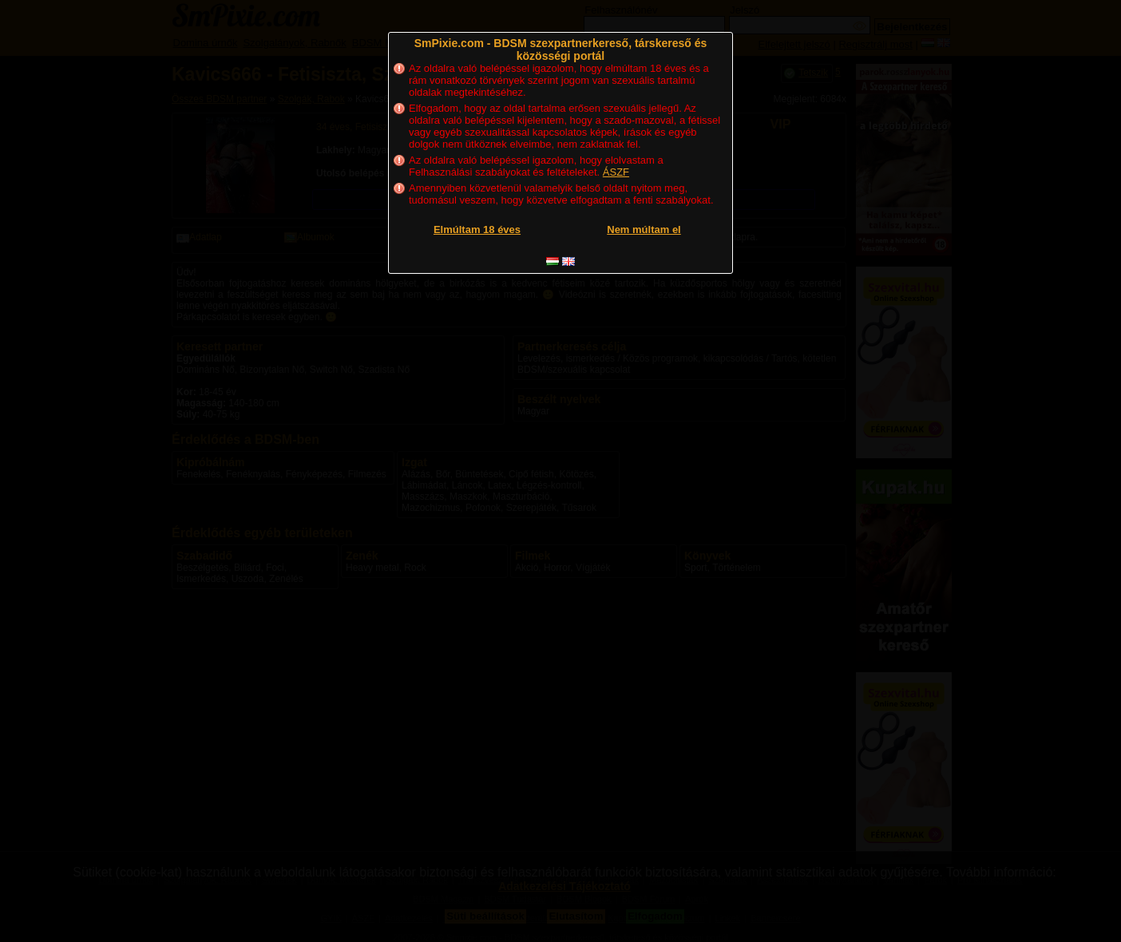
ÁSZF (616, 172)
